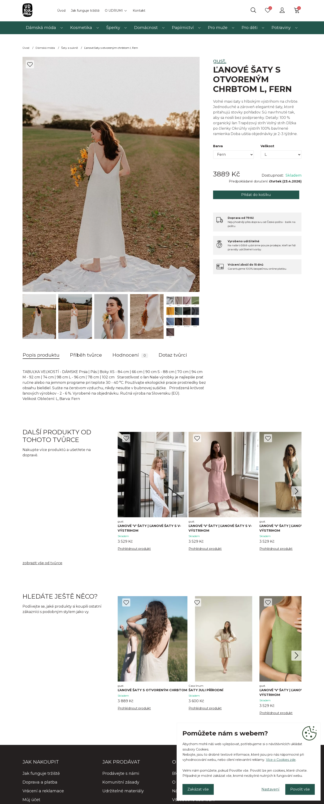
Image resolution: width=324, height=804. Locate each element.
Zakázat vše (198, 789)
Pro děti (250, 27)
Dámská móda (41, 27)
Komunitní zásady (120, 782)
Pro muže (217, 27)
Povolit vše (300, 789)
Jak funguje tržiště (85, 11)
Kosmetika (81, 27)
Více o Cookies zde (281, 760)
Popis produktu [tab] (41, 355)
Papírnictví (183, 27)
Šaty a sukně (69, 47)
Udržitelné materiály (123, 790)
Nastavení (270, 789)
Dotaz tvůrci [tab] (173, 355)
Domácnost (146, 27)
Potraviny (281, 27)
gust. (219, 61)
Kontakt (139, 11)
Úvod (61, 11)
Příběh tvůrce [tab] (86, 355)
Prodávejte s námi (120, 773)
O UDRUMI (114, 11)
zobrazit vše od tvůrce (42, 563)
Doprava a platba (39, 782)
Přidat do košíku (256, 195)
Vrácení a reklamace (43, 790)
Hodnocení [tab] (130, 355)
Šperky (113, 27)
